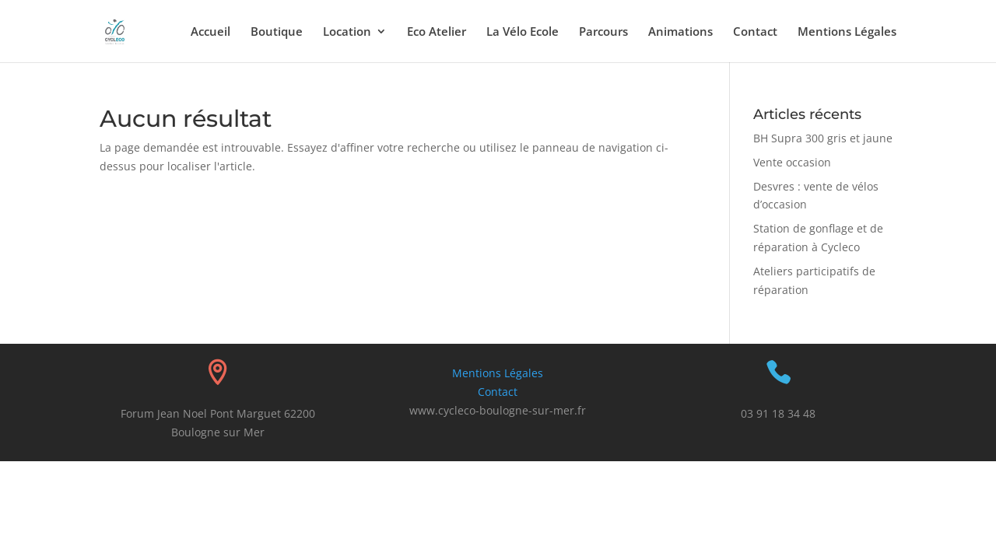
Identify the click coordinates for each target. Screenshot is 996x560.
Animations (680, 32)
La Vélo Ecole (522, 32)
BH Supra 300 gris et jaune (823, 138)
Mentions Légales (847, 32)
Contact (755, 32)
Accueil (210, 32)
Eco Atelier (436, 32)
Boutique (277, 32)
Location (347, 32)
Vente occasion (792, 162)
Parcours (603, 32)
